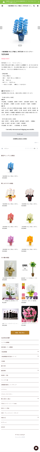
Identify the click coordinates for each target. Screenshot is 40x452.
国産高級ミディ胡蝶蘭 (7, 347)
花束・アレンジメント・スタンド (9, 413)
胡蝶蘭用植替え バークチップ (8, 384)
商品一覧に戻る (20, 332)
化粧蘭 (3, 361)
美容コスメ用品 (5, 408)
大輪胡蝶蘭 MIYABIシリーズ (8, 356)
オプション (4, 422)
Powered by (20, 437)
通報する (36, 142)
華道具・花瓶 (4, 375)
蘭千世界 (3, 366)
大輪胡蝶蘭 (4, 352)
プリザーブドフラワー (7, 394)
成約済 (3, 427)
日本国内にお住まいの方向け (20, 138)
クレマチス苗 (4, 380)
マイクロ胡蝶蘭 (5, 342)
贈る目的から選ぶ (5, 399)
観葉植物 (3, 370)
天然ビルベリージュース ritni (9, 403)
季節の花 (3, 417)
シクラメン (4, 389)
